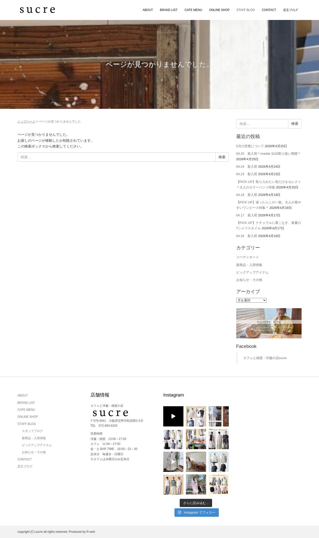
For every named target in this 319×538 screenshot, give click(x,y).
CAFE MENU (193, 10)
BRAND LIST (169, 10)
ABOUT (148, 10)
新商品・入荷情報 (249, 265)
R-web (90, 532)
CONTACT (269, 10)
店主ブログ (290, 10)
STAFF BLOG (246, 10)
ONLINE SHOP (219, 10)
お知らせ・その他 (249, 280)
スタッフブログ (32, 431)
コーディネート (247, 257)
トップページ (26, 121)
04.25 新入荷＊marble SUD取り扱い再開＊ (268, 153)
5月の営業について (250, 146)
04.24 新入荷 (246, 166)
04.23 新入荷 (246, 174)
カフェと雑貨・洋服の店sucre (265, 358)
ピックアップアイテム (252, 272)
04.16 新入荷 (246, 236)
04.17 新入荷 (246, 215)
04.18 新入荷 (246, 195)
